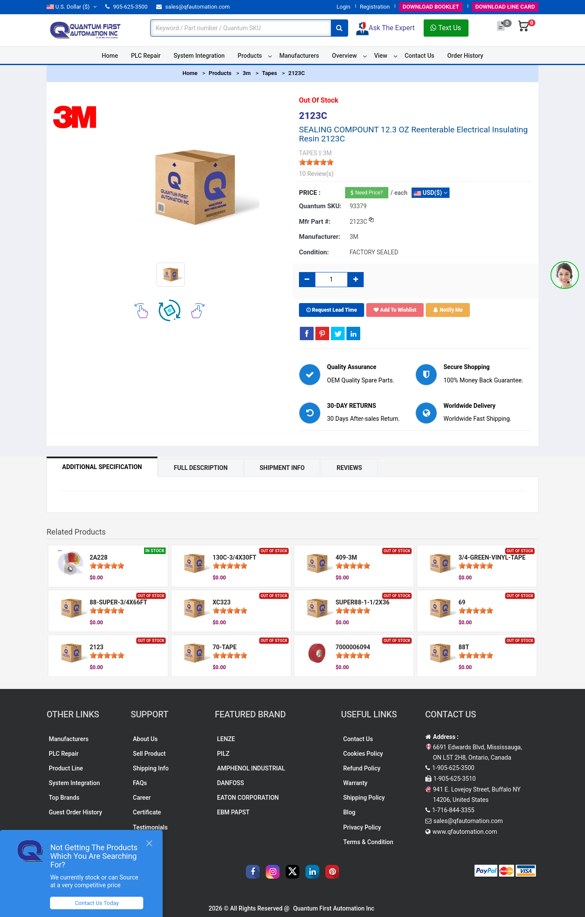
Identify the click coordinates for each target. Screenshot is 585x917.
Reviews (349, 467)
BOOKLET (431, 6)
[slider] (316, 162)
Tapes (269, 73)
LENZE (226, 738)
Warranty (355, 782)
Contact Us (419, 55)
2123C (296, 73)
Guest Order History (75, 812)
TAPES (308, 153)
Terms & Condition (368, 842)
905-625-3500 (126, 6)
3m (246, 73)
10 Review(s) (316, 173)
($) (72, 6)
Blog (349, 812)
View (380, 55)
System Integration (198, 55)
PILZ (223, 753)
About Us (145, 738)
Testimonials (150, 827)
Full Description (201, 467)
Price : (310, 193)
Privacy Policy (362, 827)
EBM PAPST (233, 812)
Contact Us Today (97, 903)
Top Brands (64, 797)
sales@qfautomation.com (193, 6)
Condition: (314, 252)
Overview (344, 55)
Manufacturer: (319, 237)
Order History (465, 55)
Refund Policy (362, 768)
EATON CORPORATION (248, 797)
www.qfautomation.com (465, 831)
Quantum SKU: (320, 206)
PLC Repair (145, 55)
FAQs (140, 782)
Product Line (66, 768)
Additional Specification (102, 466)
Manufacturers (299, 55)
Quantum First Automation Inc (333, 908)
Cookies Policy (363, 753)
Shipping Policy (364, 797)
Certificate (147, 812)
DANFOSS (230, 782)
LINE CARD (505, 6)
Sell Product (149, 753)
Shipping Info (151, 768)
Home (110, 55)
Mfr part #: (314, 221)
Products (250, 55)
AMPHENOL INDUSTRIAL (251, 768)
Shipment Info (282, 467)
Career (142, 797)
